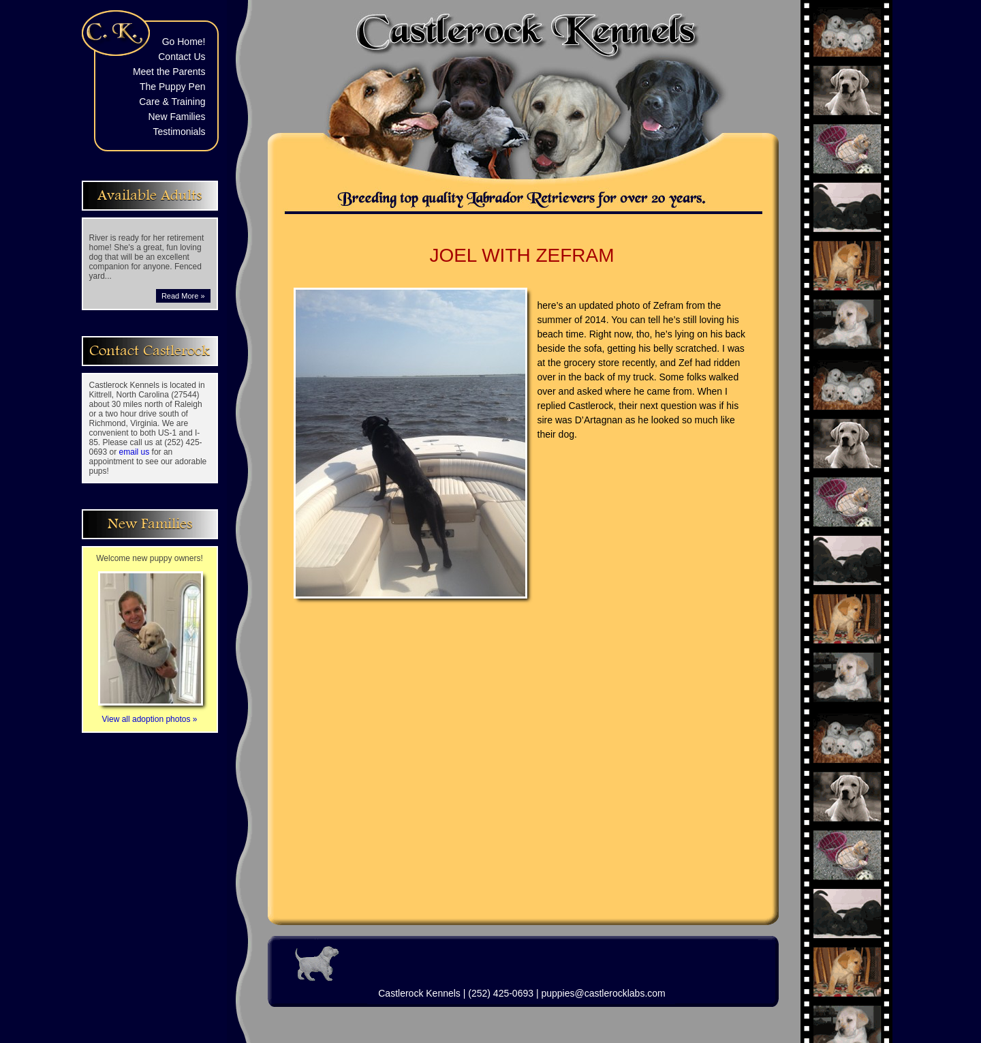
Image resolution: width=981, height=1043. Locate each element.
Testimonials (179, 131)
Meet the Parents (169, 71)
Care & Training (172, 101)
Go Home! (184, 41)
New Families (176, 116)
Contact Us (181, 56)
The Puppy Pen (173, 86)
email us (134, 452)
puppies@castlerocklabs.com (603, 993)
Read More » (183, 296)
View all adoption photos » (150, 714)
